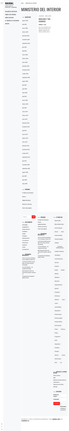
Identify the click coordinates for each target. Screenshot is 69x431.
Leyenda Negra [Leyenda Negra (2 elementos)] (58, 307)
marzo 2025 (25, 28)
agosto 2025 (26, 20)
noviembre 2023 (26, 70)
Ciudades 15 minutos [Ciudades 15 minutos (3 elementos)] (59, 251)
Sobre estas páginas (10, 14)
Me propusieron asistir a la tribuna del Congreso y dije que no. (28, 272)
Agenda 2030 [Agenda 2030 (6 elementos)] (58, 220)
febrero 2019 (26, 115)
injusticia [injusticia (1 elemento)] (57, 288)
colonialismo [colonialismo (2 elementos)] (58, 255)
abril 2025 (25, 24)
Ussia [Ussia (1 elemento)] (56, 369)
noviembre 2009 (26, 164)
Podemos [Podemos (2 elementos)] (57, 333)
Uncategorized (26, 249)
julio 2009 (25, 176)
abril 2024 (25, 51)
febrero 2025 (26, 32)
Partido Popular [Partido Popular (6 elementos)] (58, 314)
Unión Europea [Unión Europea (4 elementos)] (58, 366)
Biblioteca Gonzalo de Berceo (60, 387)
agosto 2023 (26, 81)
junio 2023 (25, 88)
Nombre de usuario (56, 403)
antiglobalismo (26, 227)
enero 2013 (25, 142)
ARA (55, 385)
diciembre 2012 (26, 145)
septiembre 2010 (27, 157)
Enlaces (7, 23)
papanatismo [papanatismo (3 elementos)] (58, 310)
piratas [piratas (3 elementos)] (56, 329)
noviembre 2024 (26, 39)
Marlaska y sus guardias (45, 20)
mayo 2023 (25, 92)
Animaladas (25, 224)
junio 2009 (25, 180)
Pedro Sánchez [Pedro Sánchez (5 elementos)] (58, 325)
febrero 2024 (26, 58)
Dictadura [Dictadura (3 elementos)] (57, 266)
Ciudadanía (25, 231)
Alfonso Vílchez (57, 382)
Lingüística (25, 245)
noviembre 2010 (26, 149)
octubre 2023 (26, 73)
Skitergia (55, 394)
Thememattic (26, 428)
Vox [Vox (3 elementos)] (61, 369)
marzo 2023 (25, 100)
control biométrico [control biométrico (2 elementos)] (59, 258)
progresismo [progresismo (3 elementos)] (58, 340)
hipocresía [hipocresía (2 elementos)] (57, 281)
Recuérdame (63, 414)
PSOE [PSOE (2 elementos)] (56, 344)
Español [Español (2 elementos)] (63, 270)
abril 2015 (25, 130)
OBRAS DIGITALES (9, 17)
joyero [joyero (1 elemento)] (63, 299)
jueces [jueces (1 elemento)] (56, 303)
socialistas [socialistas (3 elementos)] (57, 351)
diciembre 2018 (26, 123)
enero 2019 (25, 119)
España (24, 233)
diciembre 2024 (26, 35)
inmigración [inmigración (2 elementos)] (57, 292)
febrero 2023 (26, 104)
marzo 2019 (25, 111)
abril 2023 (25, 96)
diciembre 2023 (26, 66)
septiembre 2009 (27, 168)
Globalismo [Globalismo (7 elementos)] (57, 277)
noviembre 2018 (26, 126)
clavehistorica (57, 389)
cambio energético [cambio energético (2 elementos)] (59, 239)
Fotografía (25, 236)
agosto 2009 (26, 172)
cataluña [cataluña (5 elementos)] (57, 242)
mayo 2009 (25, 183)
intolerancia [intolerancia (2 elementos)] (57, 295)
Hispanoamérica (26, 238)
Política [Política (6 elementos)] (56, 336)
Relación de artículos (11, 11)
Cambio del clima (26, 229)
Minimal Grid (57, 426)
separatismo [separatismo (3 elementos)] (58, 347)
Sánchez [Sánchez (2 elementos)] (57, 358)
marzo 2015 (25, 134)
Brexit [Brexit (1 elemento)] (62, 231)
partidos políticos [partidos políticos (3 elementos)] (58, 321)
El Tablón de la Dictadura (12, 20)
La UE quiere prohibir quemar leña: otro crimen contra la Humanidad (29, 263)
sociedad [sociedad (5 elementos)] (57, 355)
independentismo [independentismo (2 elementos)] (59, 284)
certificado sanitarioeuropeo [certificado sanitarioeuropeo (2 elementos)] (60, 247)
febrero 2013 (26, 138)
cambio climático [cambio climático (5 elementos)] (59, 235)
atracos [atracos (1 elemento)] (56, 231)
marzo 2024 (25, 54)
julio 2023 (25, 85)
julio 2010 (25, 161)
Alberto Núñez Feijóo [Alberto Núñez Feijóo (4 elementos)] (59, 224)
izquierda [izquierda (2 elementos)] (57, 299)
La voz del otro (26, 240)
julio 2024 (25, 47)
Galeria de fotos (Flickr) (59, 391)
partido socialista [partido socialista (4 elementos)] (59, 318)
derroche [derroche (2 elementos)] (57, 262)
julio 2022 (25, 107)
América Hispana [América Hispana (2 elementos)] (58, 228)
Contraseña (56, 406)
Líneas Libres (26, 242)
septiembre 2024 (27, 43)
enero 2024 (25, 62)
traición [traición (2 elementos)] (56, 362)
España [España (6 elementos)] (56, 270)
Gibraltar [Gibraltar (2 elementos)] (57, 273)
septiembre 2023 (27, 77)
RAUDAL (9, 3)
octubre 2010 (26, 153)
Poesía (24, 247)
